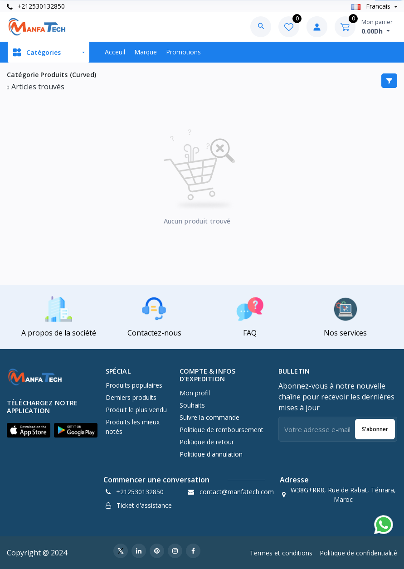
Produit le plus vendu (136, 409)
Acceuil (115, 52)
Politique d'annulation (211, 454)
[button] (28, 430)
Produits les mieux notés (133, 427)
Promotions (183, 52)
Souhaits (192, 405)
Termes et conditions (281, 553)
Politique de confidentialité (358, 553)
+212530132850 (36, 6)
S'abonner (375, 429)
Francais (371, 6)
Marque (145, 52)
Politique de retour (207, 442)
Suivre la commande (209, 417)
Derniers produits (131, 397)
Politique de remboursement (221, 429)
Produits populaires (134, 385)
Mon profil (195, 393)
